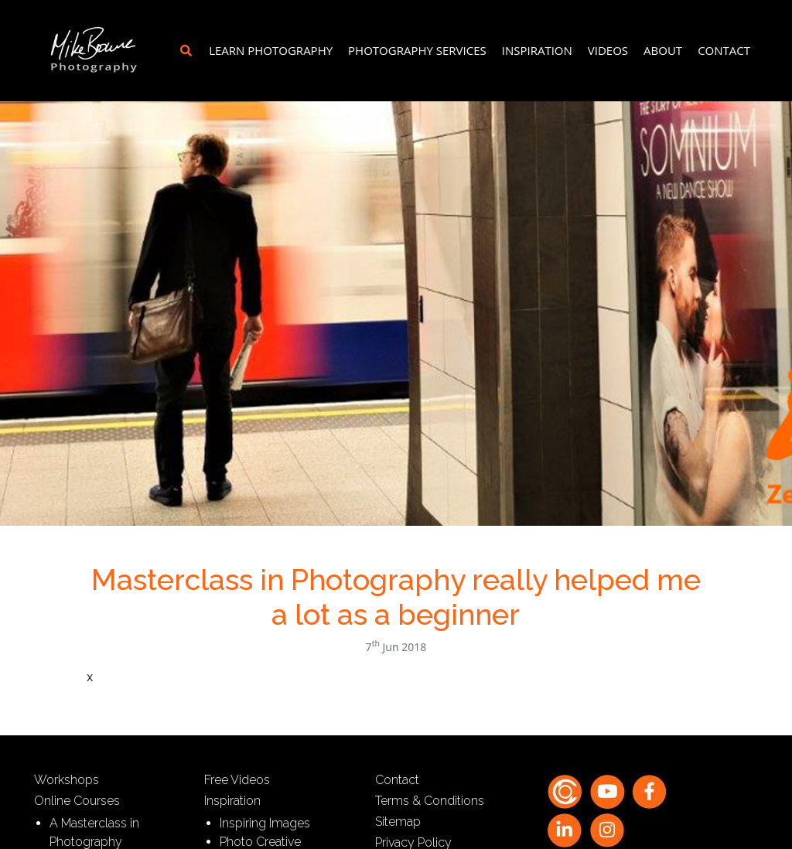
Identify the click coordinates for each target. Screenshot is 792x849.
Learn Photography (271, 50)
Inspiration (537, 50)
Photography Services (417, 50)
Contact (724, 50)
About (663, 50)
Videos (608, 50)
